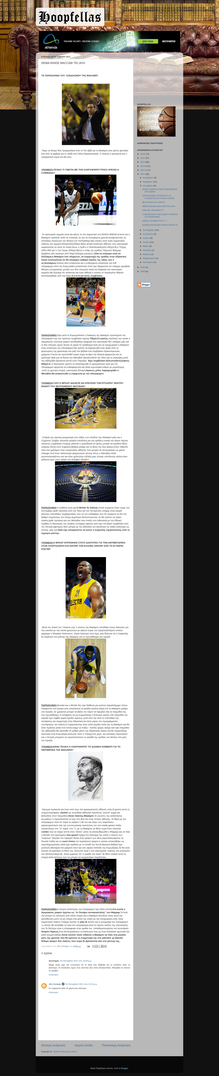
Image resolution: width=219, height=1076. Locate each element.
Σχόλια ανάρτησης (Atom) (65, 1051)
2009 (143, 271)
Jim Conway (55, 984)
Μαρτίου (147, 254)
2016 (143, 154)
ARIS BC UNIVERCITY (153, 210)
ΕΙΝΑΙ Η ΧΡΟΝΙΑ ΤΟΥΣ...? (154, 221)
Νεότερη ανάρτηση (53, 1045)
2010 (143, 267)
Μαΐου (146, 246)
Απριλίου (147, 250)
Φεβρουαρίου (149, 258)
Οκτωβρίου (148, 186)
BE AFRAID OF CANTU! (153, 202)
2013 (143, 166)
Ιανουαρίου (148, 262)
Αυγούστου (148, 234)
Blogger (124, 1068)
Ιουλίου (146, 238)
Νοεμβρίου (148, 182)
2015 (143, 158)
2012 (143, 170)
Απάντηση (53, 975)
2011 (143, 174)
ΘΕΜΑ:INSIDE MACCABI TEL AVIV (158, 206)
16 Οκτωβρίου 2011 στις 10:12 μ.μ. (81, 984)
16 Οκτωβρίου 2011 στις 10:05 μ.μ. (76, 961)
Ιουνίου (146, 242)
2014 (143, 162)
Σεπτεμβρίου (149, 230)
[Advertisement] (156, 78)
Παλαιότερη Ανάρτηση (116, 1045)
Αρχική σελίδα (84, 1045)
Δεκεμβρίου (148, 177)
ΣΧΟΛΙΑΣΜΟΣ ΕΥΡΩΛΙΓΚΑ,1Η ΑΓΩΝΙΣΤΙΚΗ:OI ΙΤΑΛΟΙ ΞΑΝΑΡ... (159, 197)
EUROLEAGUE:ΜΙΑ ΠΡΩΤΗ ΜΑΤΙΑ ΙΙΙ (160, 225)
